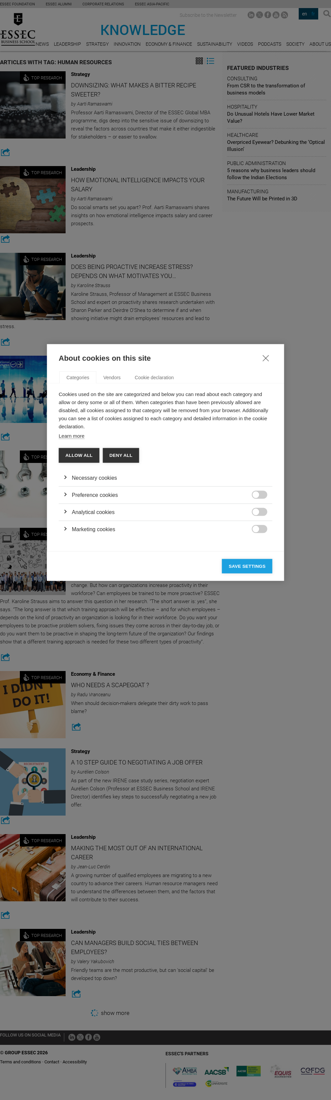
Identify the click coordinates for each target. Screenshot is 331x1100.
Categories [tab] (78, 465)
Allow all (79, 542)
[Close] (265, 445)
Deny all (120, 542)
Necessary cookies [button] (94, 565)
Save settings (247, 653)
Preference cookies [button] (95, 582)
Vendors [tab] (111, 465)
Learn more (72, 523)
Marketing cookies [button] (93, 617)
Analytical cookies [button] (93, 599)
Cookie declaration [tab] (154, 465)
